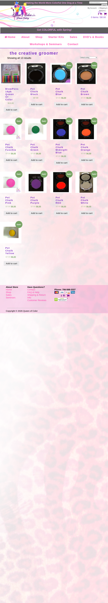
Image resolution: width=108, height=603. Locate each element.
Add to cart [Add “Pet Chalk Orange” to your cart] (87, 160)
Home (10, 37)
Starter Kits (56, 37)
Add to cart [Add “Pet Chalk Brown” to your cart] (87, 104)
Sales (73, 37)
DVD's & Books (93, 37)
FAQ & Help (33, 292)
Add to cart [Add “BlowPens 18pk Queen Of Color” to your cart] (11, 110)
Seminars (10, 297)
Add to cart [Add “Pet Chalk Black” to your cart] (36, 104)
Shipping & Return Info (36, 296)
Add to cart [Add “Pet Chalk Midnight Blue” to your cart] (61, 163)
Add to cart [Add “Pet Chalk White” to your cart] (87, 213)
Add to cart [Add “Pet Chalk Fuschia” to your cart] (11, 160)
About (25, 37)
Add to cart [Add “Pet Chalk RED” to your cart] (61, 213)
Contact (73, 44)
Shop (38, 37)
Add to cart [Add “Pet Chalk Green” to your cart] (36, 160)
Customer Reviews (36, 300)
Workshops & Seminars (46, 44)
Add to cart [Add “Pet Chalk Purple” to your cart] (36, 213)
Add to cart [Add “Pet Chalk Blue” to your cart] (61, 104)
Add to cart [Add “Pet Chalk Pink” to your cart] (11, 213)
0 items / (98, 17)
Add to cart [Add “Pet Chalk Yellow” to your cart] (11, 263)
